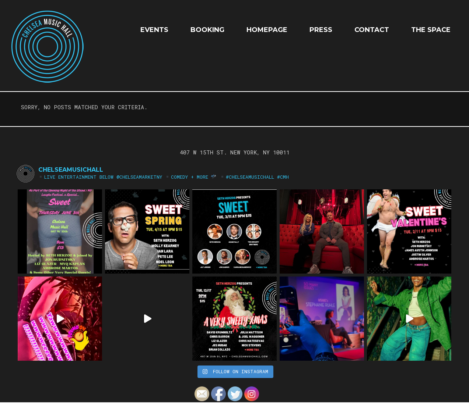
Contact (371, 30)
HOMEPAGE (266, 30)
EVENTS (154, 30)
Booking (207, 30)
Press (320, 30)
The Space (431, 30)
